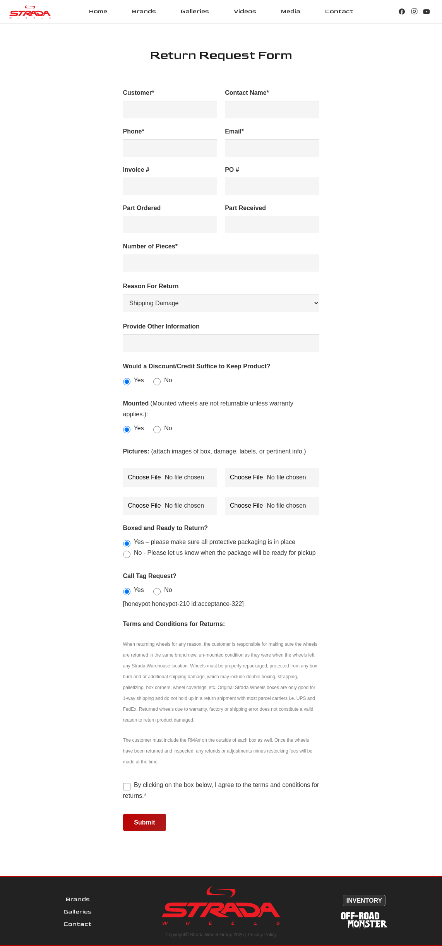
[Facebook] (402, 11)
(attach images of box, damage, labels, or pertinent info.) (214, 451)
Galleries (77, 911)
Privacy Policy (262, 934)
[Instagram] (414, 11)
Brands (78, 899)
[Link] (30, 12)
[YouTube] (426, 11)
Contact (77, 924)
